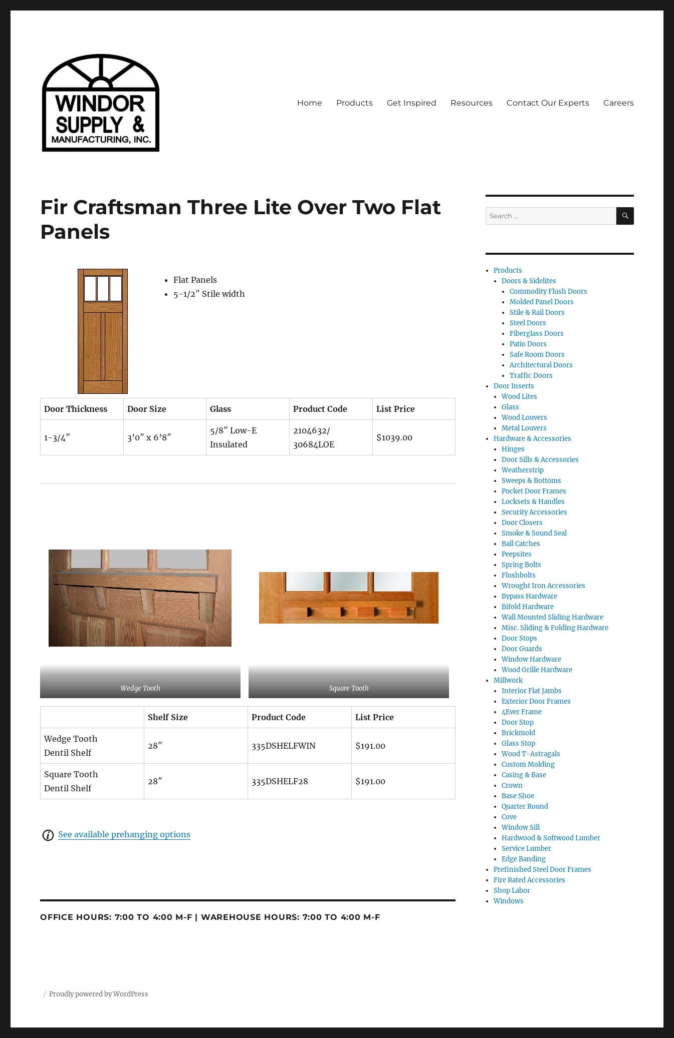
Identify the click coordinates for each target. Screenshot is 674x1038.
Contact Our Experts (548, 103)
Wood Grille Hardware (537, 670)
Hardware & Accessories (532, 438)
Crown (512, 785)
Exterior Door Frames (536, 701)
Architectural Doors (541, 365)
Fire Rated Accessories (529, 880)
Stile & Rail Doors (537, 312)
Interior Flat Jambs (532, 691)
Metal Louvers (524, 428)
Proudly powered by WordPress (98, 994)
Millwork (508, 680)
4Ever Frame (522, 712)
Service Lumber (526, 848)
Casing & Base (524, 775)
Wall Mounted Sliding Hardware (552, 617)
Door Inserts (514, 386)
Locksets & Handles (533, 501)
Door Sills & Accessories (540, 459)
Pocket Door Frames (534, 491)
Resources (472, 103)
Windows (509, 901)
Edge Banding (524, 859)
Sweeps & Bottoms (531, 480)
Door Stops (519, 638)
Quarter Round (525, 806)
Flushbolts (519, 575)
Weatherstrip (523, 470)
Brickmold (518, 733)
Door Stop (518, 722)
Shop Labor (512, 890)
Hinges (513, 449)
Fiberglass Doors (537, 333)
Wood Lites (519, 396)
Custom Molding (528, 764)
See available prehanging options (124, 834)
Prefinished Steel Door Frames (542, 869)
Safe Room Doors (537, 354)
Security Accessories (534, 512)
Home (309, 103)
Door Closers (522, 522)
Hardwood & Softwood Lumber (551, 838)
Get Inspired (411, 103)
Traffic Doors (531, 375)
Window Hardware (531, 659)
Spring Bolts (521, 565)
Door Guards (522, 649)
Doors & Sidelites (529, 281)
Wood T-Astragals (531, 754)
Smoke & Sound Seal (534, 533)
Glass (510, 407)
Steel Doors (528, 323)
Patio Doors (528, 344)
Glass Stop (518, 743)
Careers (618, 103)
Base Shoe (518, 796)
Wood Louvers (524, 417)
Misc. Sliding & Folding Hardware (555, 628)
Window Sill (521, 827)
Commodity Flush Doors (548, 291)
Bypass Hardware (529, 596)
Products (354, 103)
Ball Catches (521, 544)
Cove (509, 817)
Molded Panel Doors (542, 302)
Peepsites (517, 554)
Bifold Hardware (528, 607)
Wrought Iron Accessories (543, 586)
